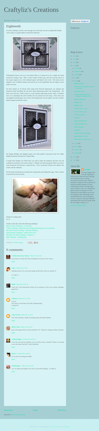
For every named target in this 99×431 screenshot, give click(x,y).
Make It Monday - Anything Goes (16, 237)
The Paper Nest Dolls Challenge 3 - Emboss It (20, 235)
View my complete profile (78, 205)
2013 (74, 65)
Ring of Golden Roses (80, 121)
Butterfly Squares (79, 83)
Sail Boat (77, 118)
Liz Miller (87, 169)
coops (13, 268)
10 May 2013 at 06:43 (23, 353)
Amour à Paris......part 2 (81, 108)
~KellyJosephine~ (17, 339)
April (76, 143)
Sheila (13, 284)
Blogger (67, 426)
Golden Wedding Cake (80, 124)
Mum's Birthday (79, 127)
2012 (74, 157)
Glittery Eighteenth (79, 99)
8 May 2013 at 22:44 (27, 315)
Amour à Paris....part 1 (80, 111)
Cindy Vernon (16, 315)
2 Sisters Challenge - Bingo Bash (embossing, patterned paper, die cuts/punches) (30, 228)
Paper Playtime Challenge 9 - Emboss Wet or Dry (21, 233)
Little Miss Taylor (79, 91)
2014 (74, 62)
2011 (74, 160)
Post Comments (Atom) (18, 414)
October (77, 68)
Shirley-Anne (16, 327)
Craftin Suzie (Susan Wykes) (20, 256)
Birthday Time (78, 105)
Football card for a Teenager (82, 133)
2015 (74, 59)
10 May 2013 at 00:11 (29, 339)
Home (35, 410)
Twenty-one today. (79, 114)
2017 (74, 56)
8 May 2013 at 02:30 (22, 284)
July (76, 78)
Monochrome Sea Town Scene (83, 139)
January (77, 153)
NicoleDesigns (16, 366)
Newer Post (8, 410)
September (78, 71)
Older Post (62, 410)
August (77, 74)
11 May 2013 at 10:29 (27, 366)
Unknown (15, 298)
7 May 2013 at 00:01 (36, 256)
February (77, 149)
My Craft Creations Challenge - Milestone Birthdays (22, 230)
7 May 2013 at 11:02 (22, 268)
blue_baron (54, 426)
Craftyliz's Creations (31, 9)
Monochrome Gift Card (81, 136)
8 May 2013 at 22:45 (26, 327)
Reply (13, 261)
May (76, 81)
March (77, 146)
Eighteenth (77, 130)
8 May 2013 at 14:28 (24, 298)
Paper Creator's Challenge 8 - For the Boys (19, 226)
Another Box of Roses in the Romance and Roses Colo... (83, 95)
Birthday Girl (78, 102)
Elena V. (14, 353)
